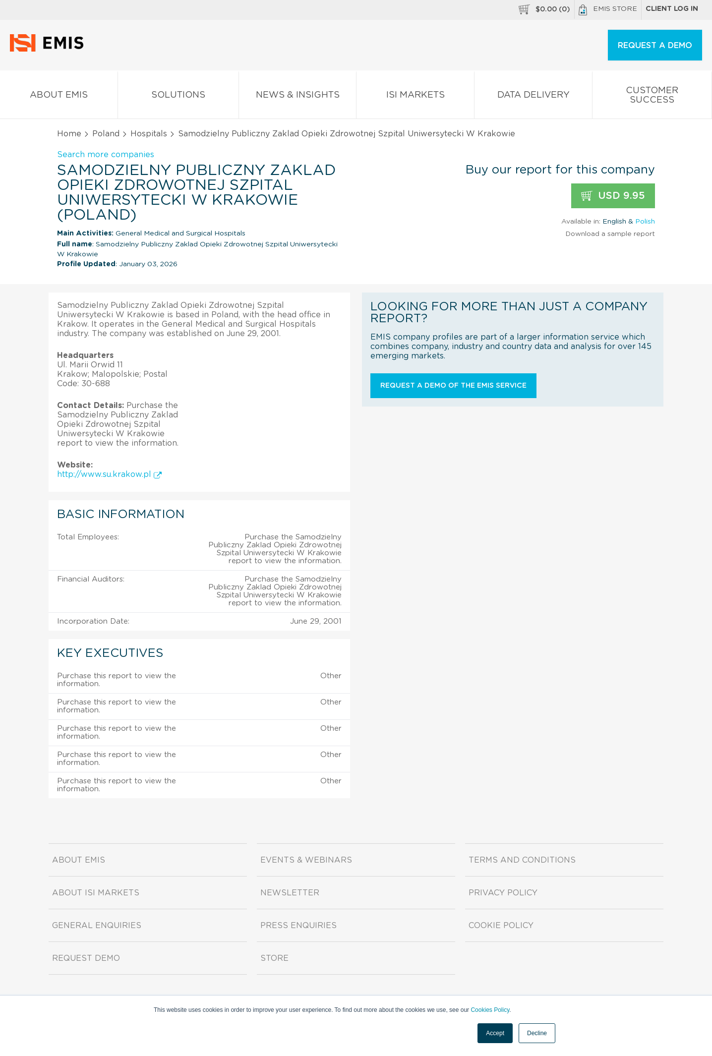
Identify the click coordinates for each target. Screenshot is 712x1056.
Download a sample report (610, 234)
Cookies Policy (490, 1009)
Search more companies (105, 155)
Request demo (86, 958)
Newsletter (289, 893)
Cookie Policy (501, 926)
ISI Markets (415, 97)
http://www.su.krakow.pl (109, 474)
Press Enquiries (298, 926)
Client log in (672, 8)
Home (69, 134)
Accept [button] (495, 1033)
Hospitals (148, 134)
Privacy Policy (503, 893)
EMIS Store (608, 9)
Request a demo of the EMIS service (453, 385)
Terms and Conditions (522, 860)
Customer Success (652, 97)
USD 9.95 (613, 196)
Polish (645, 221)
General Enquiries (96, 926)
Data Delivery (533, 97)
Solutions (178, 97)
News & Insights (298, 97)
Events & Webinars (306, 860)
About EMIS (59, 97)
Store (274, 958)
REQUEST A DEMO (655, 46)
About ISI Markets (95, 893)
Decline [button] (537, 1033)
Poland (105, 134)
